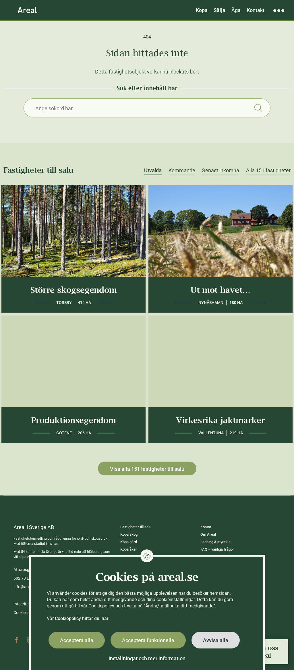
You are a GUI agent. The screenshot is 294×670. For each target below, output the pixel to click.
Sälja (219, 10)
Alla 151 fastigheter (268, 170)
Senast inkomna (220, 170)
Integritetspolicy (27, 604)
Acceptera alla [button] (76, 640)
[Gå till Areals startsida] (27, 10)
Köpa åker (128, 549)
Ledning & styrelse (215, 542)
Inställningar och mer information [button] (147, 658)
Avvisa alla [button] (215, 640)
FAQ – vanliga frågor (217, 549)
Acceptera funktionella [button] (148, 640)
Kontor (205, 527)
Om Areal (208, 534)
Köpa (202, 10)
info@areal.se (25, 586)
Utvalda (153, 170)
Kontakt (255, 10)
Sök (258, 107)
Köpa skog (129, 534)
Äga (236, 10)
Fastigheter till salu (135, 527)
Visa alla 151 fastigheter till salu (147, 469)
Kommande (182, 170)
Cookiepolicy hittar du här (82, 618)
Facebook (16, 640)
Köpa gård (128, 542)
